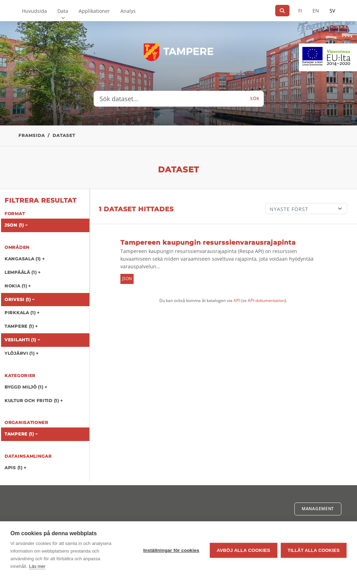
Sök (254, 98)
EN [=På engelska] (315, 10)
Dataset (64, 135)
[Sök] (282, 10)
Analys (128, 11)
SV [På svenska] (332, 10)
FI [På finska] (300, 10)
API (236, 300)
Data (62, 11)
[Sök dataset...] (170, 99)
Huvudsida (34, 11)
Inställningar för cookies (171, 550)
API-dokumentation (266, 300)
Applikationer (94, 11)
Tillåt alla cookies (314, 550)
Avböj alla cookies (243, 550)
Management (318, 509)
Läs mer (37, 566)
